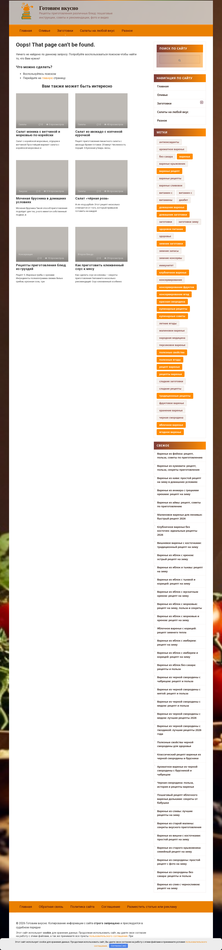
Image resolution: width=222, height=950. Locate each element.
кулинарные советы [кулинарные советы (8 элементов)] (172, 316)
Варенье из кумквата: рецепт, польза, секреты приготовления (178, 468)
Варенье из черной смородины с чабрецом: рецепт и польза (178, 679)
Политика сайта (82, 907)
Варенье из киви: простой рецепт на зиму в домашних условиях (179, 480)
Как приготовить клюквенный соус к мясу (99, 267)
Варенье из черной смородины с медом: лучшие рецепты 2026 (178, 715)
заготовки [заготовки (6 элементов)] (165, 221)
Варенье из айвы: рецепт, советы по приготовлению (179, 504)
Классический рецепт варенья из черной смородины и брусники (179, 756)
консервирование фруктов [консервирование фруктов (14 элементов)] (176, 287)
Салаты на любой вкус (97, 31)
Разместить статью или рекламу (152, 907)
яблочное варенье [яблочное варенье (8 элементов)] (171, 425)
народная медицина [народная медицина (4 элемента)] (172, 338)
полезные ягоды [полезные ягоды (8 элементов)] (170, 359)
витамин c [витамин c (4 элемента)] (165, 192)
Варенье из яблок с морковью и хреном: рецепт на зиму (178, 618)
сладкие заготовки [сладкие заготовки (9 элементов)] (171, 381)
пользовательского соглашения (108, 936)
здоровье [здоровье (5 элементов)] (165, 236)
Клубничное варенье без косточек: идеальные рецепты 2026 (177, 530)
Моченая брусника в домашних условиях (41, 200)
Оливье (44, 31)
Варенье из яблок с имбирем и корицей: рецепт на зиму (177, 654)
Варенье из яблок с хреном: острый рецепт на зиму (175, 557)
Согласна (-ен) (118, 945)
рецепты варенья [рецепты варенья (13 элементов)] (170, 374)
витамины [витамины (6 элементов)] (166, 200)
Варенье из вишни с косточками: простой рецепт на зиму (179, 837)
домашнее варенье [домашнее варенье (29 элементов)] (171, 207)
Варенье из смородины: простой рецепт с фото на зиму (178, 862)
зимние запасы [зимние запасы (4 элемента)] (169, 250)
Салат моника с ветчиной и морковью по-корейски (38, 133)
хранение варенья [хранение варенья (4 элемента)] (171, 410)
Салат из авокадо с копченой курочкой (98, 133)
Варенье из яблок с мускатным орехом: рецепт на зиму (177, 593)
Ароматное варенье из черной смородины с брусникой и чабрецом (177, 770)
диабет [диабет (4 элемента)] (183, 200)
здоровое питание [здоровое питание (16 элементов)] (171, 229)
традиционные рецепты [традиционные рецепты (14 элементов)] (175, 395)
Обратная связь (51, 907)
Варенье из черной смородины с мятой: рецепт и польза (178, 691)
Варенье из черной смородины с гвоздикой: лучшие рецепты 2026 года (179, 730)
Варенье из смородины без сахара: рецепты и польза (175, 874)
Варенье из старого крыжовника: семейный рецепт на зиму (179, 849)
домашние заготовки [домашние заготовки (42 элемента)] (173, 214)
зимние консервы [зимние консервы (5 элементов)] (170, 258)
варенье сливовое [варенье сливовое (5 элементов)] (170, 185)
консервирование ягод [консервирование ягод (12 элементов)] (174, 294)
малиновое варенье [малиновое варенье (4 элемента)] (172, 330)
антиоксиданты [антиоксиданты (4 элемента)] (169, 142)
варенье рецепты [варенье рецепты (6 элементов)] (170, 178)
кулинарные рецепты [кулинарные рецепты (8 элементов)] (173, 308)
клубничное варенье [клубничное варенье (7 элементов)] (172, 272)
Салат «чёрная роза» (92, 198)
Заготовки (65, 31)
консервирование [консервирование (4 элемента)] (170, 279)
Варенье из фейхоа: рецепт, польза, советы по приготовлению (179, 455)
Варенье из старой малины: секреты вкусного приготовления (179, 825)
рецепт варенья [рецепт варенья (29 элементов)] (169, 366)
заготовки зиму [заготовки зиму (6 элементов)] (188, 221)
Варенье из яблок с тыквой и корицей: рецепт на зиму (176, 581)
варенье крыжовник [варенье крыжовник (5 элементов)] (172, 163)
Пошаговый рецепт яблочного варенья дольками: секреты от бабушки (177, 798)
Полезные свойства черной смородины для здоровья (175, 744)
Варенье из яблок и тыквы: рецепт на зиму (180, 569)
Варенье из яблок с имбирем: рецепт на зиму (176, 642)
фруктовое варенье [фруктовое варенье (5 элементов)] (171, 403)
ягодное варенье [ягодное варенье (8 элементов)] (170, 432)
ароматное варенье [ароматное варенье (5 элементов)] (171, 149)
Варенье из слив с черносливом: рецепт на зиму (178, 886)
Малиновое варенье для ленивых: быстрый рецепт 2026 (179, 516)
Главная (26, 31)
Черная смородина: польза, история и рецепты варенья (175, 784)
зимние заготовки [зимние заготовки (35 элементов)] (171, 243)
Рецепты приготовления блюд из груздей (41, 267)
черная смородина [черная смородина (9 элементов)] (171, 417)
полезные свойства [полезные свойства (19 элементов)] (172, 352)
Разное (127, 31)
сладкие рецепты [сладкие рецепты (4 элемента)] (170, 388)
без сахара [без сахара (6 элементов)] (166, 156)
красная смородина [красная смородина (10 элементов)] (172, 301)
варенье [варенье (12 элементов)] (184, 156)
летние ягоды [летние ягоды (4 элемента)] (168, 323)
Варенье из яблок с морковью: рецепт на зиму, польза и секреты (179, 606)
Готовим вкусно (58, 8)
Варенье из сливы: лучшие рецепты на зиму (175, 813)
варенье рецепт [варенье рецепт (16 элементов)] (169, 171)
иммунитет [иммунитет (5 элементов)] (166, 265)
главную (47, 78)
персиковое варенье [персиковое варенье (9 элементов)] (172, 345)
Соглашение (110, 907)
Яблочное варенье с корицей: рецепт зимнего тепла (176, 630)
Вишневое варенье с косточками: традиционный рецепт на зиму (179, 545)
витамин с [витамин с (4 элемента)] (185, 192)
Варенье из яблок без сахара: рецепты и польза (176, 667)
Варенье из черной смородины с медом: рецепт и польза (178, 703)
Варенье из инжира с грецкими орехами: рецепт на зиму (178, 492)
